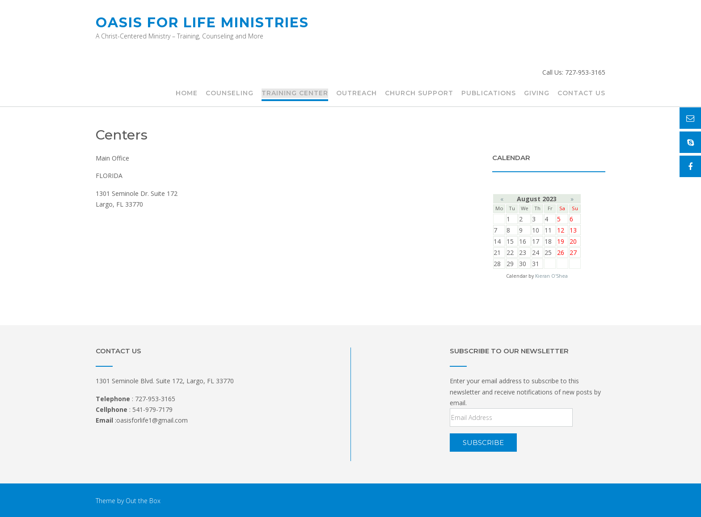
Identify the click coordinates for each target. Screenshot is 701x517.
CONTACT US (581, 93)
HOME (187, 93)
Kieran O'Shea (551, 276)
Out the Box (143, 500)
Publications (488, 93)
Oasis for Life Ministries (202, 22)
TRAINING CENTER (295, 93)
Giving (536, 93)
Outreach (356, 93)
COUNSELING (229, 93)
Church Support (419, 93)
